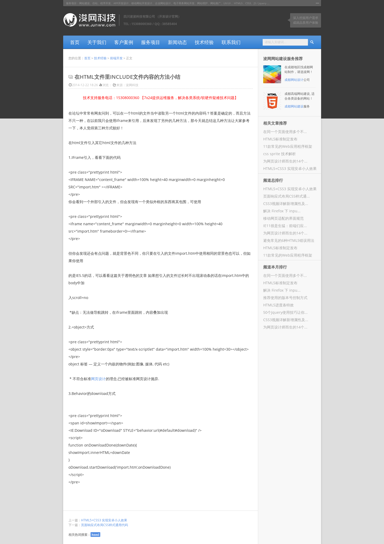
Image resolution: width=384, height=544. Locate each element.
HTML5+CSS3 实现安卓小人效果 (104, 520)
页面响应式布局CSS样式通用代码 (104, 525)
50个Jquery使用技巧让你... (285, 312)
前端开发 (116, 58)
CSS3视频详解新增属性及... (285, 203)
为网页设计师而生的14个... (285, 161)
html (95, 534)
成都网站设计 (294, 79)
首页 (74, 42)
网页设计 (98, 378)
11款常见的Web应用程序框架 (287, 146)
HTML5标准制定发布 (280, 138)
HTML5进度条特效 (278, 304)
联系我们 (231, 42)
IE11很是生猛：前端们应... (285, 225)
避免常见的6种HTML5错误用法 (288, 240)
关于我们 (96, 42)
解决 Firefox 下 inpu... (282, 210)
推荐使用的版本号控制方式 (285, 297)
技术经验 (204, 42)
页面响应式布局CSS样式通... (286, 196)
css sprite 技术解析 (279, 153)
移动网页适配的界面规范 (283, 218)
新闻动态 (177, 42)
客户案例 (123, 42)
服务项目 (150, 42)
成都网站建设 (294, 106)
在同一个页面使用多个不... (285, 131)
